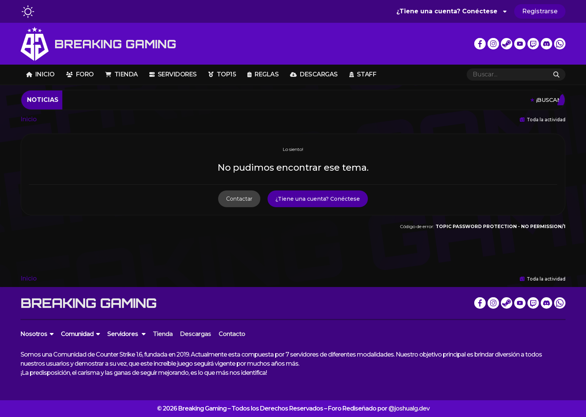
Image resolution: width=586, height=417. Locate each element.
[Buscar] (507, 74)
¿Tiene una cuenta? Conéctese (451, 11)
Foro (80, 74)
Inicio (40, 74)
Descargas (314, 74)
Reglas (263, 74)
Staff (363, 74)
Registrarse (539, 11)
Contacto (232, 334)
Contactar (239, 198)
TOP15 (222, 74)
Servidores (173, 74)
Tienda (121, 74)
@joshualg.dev (408, 408)
